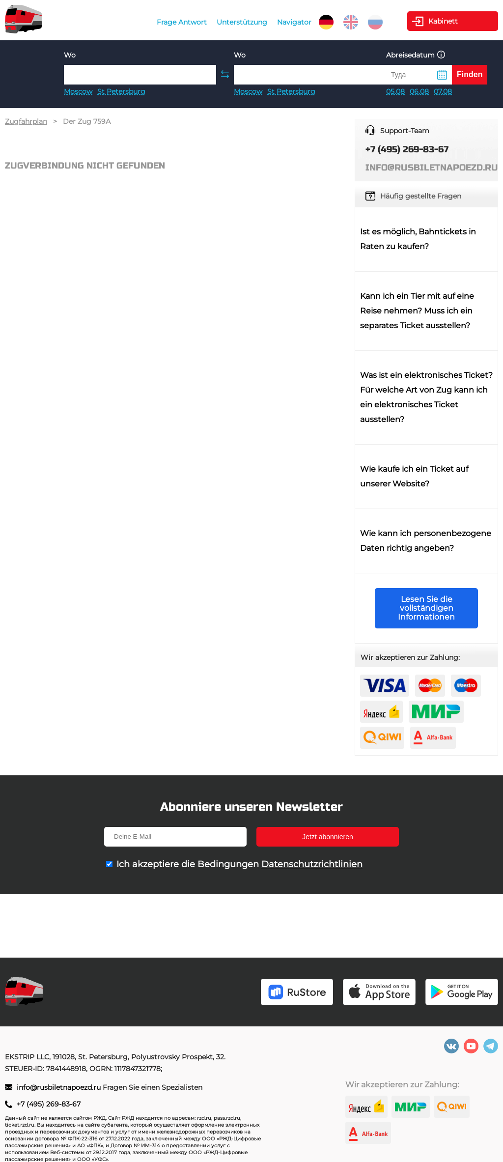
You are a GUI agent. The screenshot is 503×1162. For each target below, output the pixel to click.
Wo (70, 55)
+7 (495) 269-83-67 (49, 1104)
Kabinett (443, 21)
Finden (469, 74)
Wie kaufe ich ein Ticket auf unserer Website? (414, 476)
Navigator (294, 22)
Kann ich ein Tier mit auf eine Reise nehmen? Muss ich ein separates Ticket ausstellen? (417, 310)
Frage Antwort (182, 22)
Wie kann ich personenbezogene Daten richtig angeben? (425, 541)
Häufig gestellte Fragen (420, 196)
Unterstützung (242, 22)
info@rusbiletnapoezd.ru (60, 1087)
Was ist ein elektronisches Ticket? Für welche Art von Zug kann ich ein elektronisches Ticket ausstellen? (426, 397)
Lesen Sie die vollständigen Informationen (426, 608)
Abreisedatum (415, 54)
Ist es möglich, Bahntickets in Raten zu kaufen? (418, 239)
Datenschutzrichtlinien (312, 864)
